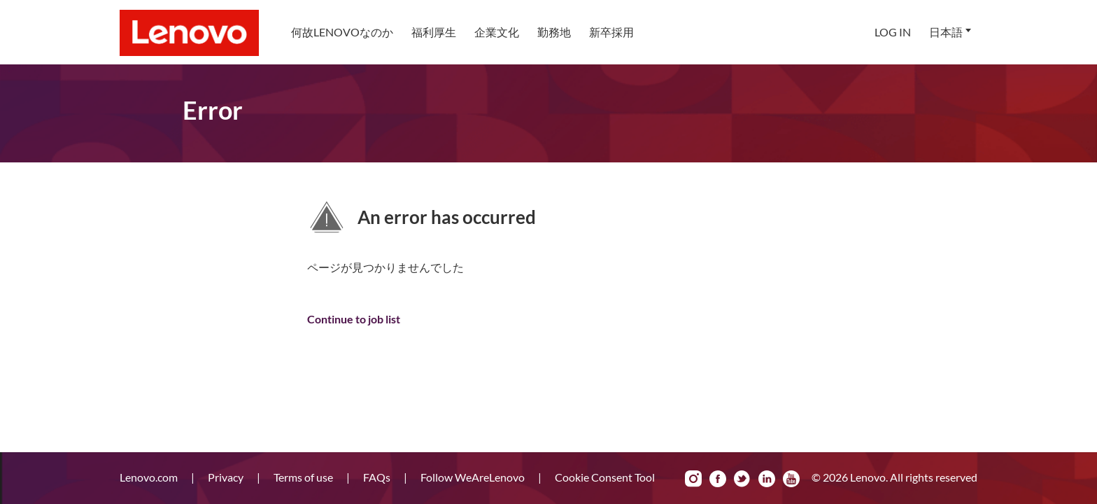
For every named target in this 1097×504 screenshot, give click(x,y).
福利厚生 (433, 31)
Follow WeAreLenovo (473, 477)
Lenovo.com (150, 477)
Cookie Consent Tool (605, 477)
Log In (893, 31)
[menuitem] (342, 32)
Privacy (227, 477)
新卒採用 (611, 31)
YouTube (791, 478)
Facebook (717, 478)
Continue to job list (353, 319)
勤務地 (554, 31)
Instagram (693, 478)
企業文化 (496, 31)
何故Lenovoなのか (342, 31)
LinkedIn (766, 478)
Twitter (742, 478)
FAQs (377, 477)
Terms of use (304, 477)
